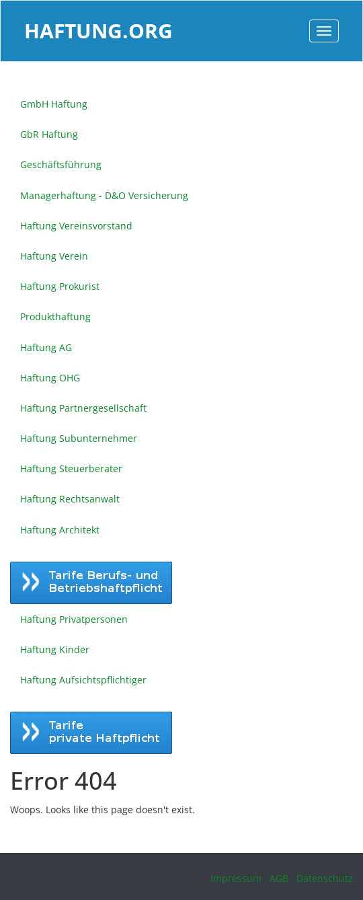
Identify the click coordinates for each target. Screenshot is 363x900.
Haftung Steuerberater (71, 468)
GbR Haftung (49, 134)
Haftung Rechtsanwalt (70, 498)
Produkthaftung (55, 316)
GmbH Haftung (53, 104)
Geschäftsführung (61, 164)
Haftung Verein (54, 256)
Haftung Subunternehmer (78, 438)
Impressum (235, 878)
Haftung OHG (50, 377)
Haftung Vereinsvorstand (76, 225)
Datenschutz (324, 878)
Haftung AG (46, 347)
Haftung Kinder (54, 649)
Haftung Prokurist (59, 286)
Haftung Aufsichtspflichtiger (83, 679)
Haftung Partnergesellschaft (83, 408)
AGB (279, 878)
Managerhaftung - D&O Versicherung (104, 195)
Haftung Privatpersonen (74, 619)
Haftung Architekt (59, 529)
